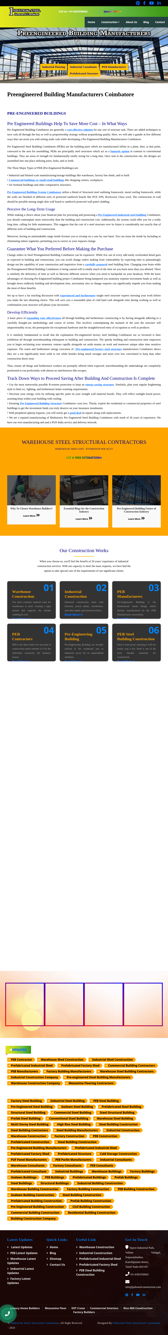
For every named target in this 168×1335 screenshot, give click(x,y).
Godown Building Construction (32, 1195)
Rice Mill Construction (138, 1308)
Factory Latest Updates (19, 1281)
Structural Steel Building (28, 1112)
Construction (109, 22)
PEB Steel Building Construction (90, 1272)
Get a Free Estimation (84, 458)
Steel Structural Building (117, 1112)
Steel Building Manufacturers (77, 1130)
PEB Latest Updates (24, 1253)
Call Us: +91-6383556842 (73, 11)
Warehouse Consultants (28, 1165)
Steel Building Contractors (29, 1130)
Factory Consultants (67, 1165)
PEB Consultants (101, 1165)
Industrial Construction (122, 1130)
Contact (160, 22)
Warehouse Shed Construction (62, 1059)
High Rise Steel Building (73, 1124)
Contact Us (57, 1265)
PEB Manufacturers (24, 1071)
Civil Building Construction (91, 1207)
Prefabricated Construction (30, 1142)
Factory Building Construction (88, 1189)
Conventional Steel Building (68, 1118)
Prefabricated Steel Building (121, 1107)
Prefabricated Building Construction (36, 1201)
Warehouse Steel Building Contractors (127, 1071)
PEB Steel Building (106, 1101)
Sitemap (55, 1259)
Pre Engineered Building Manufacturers (38, 1148)
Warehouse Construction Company (35, 1083)
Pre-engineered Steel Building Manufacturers (98, 1077)
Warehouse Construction (28, 1136)
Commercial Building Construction (35, 1213)
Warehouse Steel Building (115, 1118)
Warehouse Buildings (106, 1171)
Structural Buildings (55, 1183)
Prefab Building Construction (90, 1201)
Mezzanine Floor (55, 1308)
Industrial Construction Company (34, 1077)
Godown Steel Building (77, 1107)
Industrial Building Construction (100, 1183)
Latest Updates (21, 1247)
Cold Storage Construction (118, 1154)
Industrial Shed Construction (112, 1059)
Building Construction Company (33, 1218)
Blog (146, 22)
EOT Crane (78, 1308)
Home (91, 22)
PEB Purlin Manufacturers (73, 1160)
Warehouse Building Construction (34, 1189)
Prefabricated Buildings (89, 1177)
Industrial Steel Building (68, 1101)
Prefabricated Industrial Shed (31, 1065)
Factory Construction (69, 1136)
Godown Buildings (23, 1177)
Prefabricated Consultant (29, 1171)
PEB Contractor (21, 1059)
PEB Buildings (54, 1177)
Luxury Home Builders (25, 1308)
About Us (131, 22)
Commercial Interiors (104, 1308)
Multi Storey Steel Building (29, 1124)
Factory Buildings (142, 1171)
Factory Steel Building (26, 1101)
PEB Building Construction (136, 1189)
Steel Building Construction (118, 1124)
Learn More (31, 515)
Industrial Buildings (69, 1171)
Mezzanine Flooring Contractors (91, 1083)
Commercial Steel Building (72, 1112)
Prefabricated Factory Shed (80, 1065)
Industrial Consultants (116, 1160)
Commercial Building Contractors (131, 1065)
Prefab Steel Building (26, 1118)
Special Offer (113, 11)
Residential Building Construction (91, 1213)
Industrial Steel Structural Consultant (35, 1323)
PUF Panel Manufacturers (29, 1160)
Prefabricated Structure (74, 1154)
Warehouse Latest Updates (21, 1261)
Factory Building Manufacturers (69, 1071)
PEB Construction (105, 1136)
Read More (74, 614)
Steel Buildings (21, 1183)
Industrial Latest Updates (20, 1271)
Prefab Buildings (126, 1177)
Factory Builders (84, 1312)
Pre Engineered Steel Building (31, 1107)
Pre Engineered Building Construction (37, 1207)
